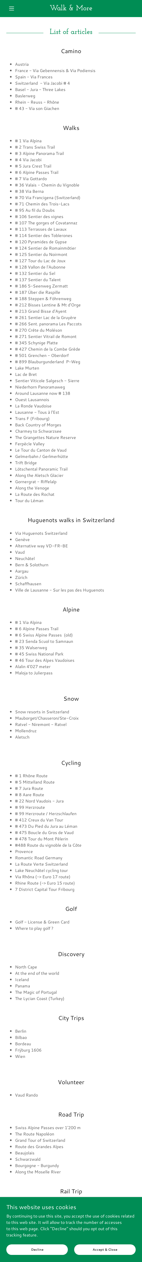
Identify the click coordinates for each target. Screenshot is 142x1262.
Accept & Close (105, 1249)
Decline (37, 1249)
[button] (16, 8)
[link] (71, 8)
